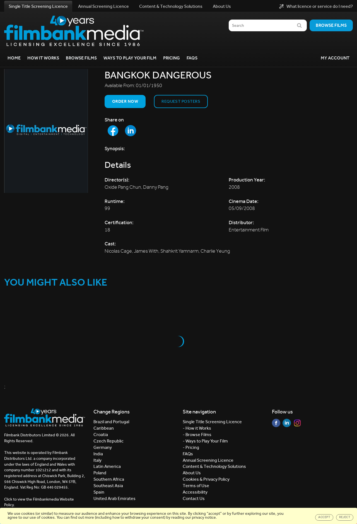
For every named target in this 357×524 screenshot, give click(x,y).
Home (14, 58)
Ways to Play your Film (129, 58)
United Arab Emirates (114, 498)
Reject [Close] (344, 517)
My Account (335, 58)
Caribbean (103, 428)
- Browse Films (197, 434)
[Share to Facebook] (113, 131)
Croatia (100, 434)
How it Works (43, 58)
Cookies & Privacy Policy (206, 479)
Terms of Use (196, 485)
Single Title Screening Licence (38, 6)
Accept (324, 517)
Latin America (107, 466)
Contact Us (194, 498)
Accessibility (195, 492)
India (98, 453)
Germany (102, 447)
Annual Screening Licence (103, 6)
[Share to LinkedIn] (130, 131)
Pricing (171, 58)
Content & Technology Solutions (170, 6)
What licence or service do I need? (316, 6)
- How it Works (197, 428)
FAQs (192, 58)
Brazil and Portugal (111, 421)
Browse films (331, 25)
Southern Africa (108, 479)
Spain (98, 492)
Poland (99, 472)
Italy (97, 460)
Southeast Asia (108, 485)
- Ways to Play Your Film (205, 441)
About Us (222, 6)
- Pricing (191, 447)
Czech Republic (108, 441)
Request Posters (180, 101)
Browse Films (81, 58)
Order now (125, 101)
